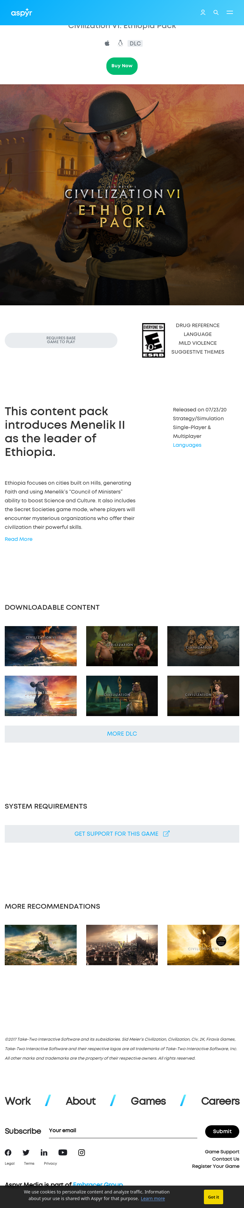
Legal (10, 1163)
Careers (220, 1102)
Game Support (222, 1152)
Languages (187, 445)
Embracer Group (98, 1185)
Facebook (8, 1152)
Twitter (26, 1153)
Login (202, 13)
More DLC (122, 734)
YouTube (62, 1152)
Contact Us (225, 1159)
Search (216, 12)
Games (148, 1102)
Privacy (50, 1163)
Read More (19, 539)
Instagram (81, 1152)
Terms (29, 1163)
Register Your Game (215, 1166)
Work (17, 1102)
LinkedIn (44, 1152)
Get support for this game (122, 834)
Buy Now (122, 65)
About (80, 1102)
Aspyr (21, 12)
